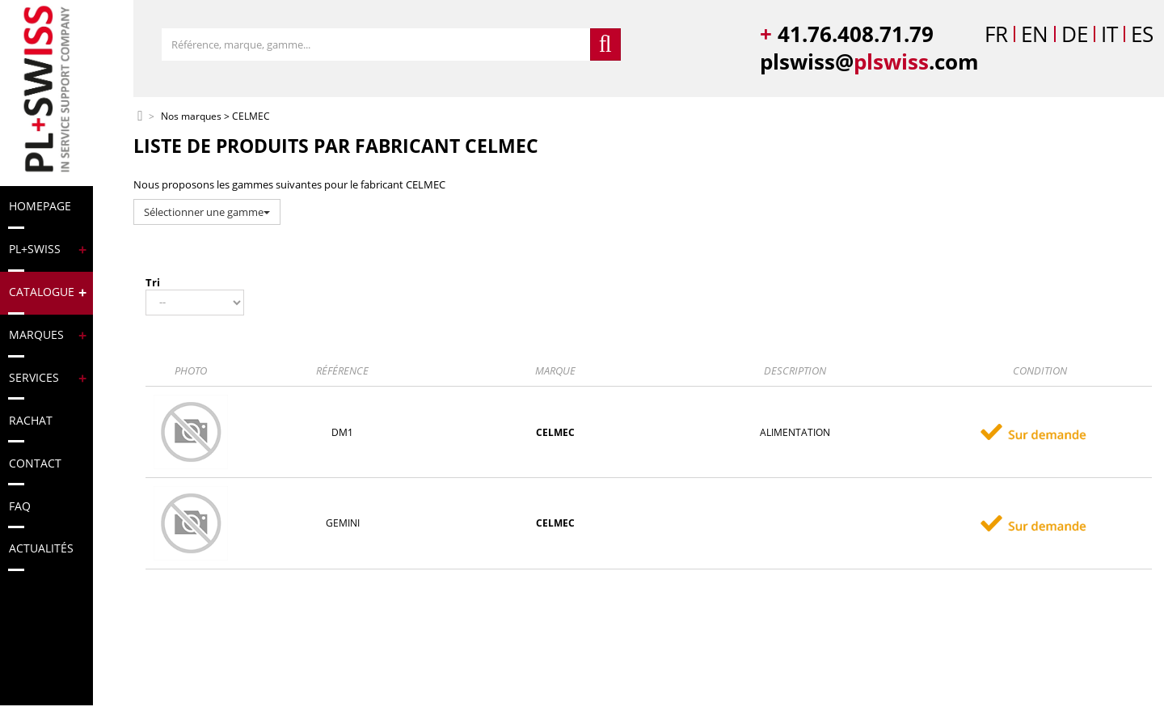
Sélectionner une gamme (207, 212)
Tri (153, 282)
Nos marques (191, 117)
